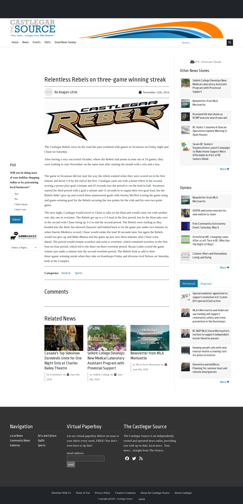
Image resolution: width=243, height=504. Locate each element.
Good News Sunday (65, 42)
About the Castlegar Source (155, 492)
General (65, 273)
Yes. (16, 193)
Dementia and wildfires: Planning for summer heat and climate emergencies (210, 368)
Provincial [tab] (189, 283)
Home (15, 42)
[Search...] (203, 42)
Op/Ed (41, 440)
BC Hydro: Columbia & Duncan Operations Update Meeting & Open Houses (210, 131)
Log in (142, 498)
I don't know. (21, 204)
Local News (16, 435)
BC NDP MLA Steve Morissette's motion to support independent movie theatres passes (211, 334)
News (25, 42)
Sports (78, 273)
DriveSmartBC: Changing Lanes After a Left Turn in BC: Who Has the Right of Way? (211, 240)
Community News (20, 440)
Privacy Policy (102, 492)
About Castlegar (183, 492)
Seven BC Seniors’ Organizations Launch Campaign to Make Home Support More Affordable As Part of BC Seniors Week (211, 152)
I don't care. (20, 209)
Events (37, 42)
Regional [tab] (206, 283)
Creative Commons (125, 492)
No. (16, 199)
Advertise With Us (61, 492)
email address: (75, 453)
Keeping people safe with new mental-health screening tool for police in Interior (210, 351)
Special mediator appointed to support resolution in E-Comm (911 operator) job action (210, 297)
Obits (48, 42)
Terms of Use (83, 492)
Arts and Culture (47, 435)
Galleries (15, 445)
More (224, 169)
